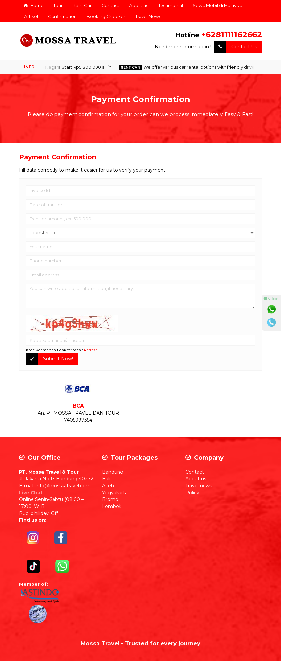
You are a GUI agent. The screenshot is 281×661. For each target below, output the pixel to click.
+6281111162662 (232, 34)
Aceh (108, 486)
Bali (106, 479)
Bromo (110, 499)
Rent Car (82, 5)
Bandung (112, 472)
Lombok (111, 506)
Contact (110, 5)
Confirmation (62, 16)
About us (138, 5)
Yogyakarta (115, 493)
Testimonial (170, 5)
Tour (58, 5)
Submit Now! (49, 359)
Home (34, 5)
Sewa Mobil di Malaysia (217, 5)
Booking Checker (106, 16)
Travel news (198, 486)
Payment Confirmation (140, 99)
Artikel (31, 16)
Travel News (148, 16)
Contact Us (235, 47)
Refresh (91, 350)
